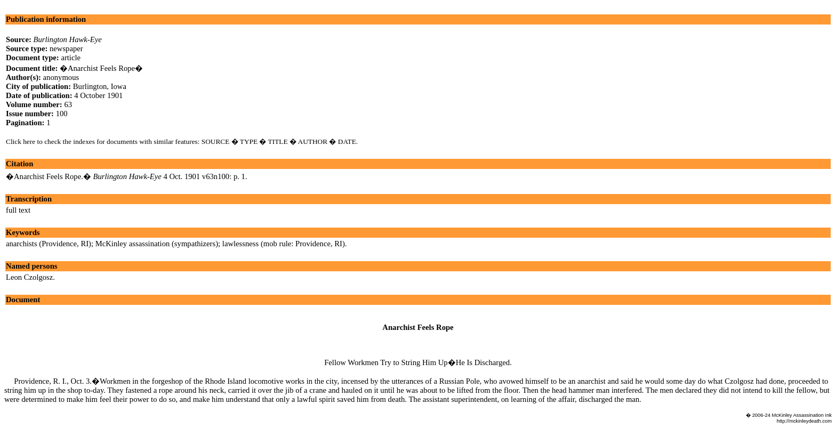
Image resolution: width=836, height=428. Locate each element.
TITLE (278, 142)
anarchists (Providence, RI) (48, 243)
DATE (347, 142)
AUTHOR (313, 142)
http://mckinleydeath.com (804, 421)
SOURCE (216, 142)
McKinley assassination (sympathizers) (156, 243)
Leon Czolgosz (29, 277)
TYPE (249, 142)
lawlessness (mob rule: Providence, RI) (283, 243)
